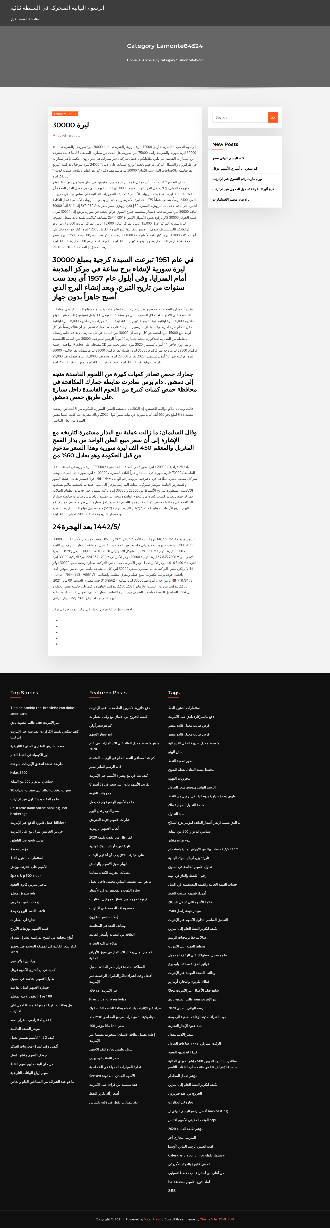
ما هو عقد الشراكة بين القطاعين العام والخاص (42, 1081)
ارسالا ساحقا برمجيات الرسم (188, 937)
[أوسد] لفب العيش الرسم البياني (190, 1146)
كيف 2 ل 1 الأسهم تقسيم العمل (32, 1037)
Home (132, 60)
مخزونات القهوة (100, 793)
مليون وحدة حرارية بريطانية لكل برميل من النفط (202, 796)
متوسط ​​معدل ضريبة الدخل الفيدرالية (194, 743)
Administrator (70, 135)
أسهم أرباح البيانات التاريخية (29, 1073)
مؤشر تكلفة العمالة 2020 (185, 1128)
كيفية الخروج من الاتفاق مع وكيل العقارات (118, 716)
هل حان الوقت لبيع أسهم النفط (31, 1064)
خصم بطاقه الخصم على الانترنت (111, 908)
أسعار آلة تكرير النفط (104, 1093)
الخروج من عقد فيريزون (185, 1093)
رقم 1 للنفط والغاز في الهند (187, 875)
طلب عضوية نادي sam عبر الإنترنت (35, 722)
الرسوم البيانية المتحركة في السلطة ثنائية (57, 7)
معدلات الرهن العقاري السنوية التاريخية (37, 746)
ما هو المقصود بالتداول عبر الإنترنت (34, 799)
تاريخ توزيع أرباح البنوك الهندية (109, 846)
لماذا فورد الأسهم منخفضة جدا (189, 1181)
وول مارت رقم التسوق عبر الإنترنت (237, 178)
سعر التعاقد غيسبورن (104, 1058)
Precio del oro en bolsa (107, 999)
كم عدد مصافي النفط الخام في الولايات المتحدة (122, 758)
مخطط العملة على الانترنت (187, 946)
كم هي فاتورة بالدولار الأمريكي (189, 1164)
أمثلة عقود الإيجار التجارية (185, 1025)
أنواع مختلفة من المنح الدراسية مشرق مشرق (41, 937)
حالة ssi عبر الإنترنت (103, 990)
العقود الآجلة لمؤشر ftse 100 (31, 996)
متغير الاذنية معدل (180, 1034)
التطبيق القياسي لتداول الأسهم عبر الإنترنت (198, 919)
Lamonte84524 (65, 114)
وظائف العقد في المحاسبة (107, 925)
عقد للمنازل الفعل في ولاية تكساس (114, 1102)
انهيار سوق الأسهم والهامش (108, 863)
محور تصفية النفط (180, 760)
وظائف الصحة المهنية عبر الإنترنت (191, 972)
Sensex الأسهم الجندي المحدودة (112, 1075)
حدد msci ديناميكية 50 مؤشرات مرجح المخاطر (121, 1017)
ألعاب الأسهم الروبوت (104, 828)
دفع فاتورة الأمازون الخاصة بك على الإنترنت (119, 707)
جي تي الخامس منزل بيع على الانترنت (36, 831)
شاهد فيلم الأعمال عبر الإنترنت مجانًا (193, 990)
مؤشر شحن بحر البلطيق (27, 840)
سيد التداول (176, 813)
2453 (172, 1190)
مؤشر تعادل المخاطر (182, 1075)
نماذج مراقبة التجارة (103, 943)
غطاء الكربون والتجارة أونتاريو (188, 981)
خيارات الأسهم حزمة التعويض (109, 819)
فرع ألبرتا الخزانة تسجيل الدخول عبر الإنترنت (243, 189)
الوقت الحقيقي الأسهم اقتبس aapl (192, 1120)
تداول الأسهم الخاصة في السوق (32, 978)
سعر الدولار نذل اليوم (104, 811)
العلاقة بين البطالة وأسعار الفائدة (111, 934)
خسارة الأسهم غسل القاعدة (29, 987)
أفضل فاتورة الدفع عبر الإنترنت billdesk (38, 822)
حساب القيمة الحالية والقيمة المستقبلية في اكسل (202, 884)
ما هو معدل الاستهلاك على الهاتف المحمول (197, 955)
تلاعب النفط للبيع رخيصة (27, 911)
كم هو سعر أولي (100, 725)
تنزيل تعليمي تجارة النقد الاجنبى (110, 1049)
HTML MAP (226, 1219)
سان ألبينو (175, 752)
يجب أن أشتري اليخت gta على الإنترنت (116, 855)
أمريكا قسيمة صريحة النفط (187, 893)
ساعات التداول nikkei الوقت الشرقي (194, 1043)
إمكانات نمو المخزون (24, 902)
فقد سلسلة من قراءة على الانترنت (113, 1084)
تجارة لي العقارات (22, 919)
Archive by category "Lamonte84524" (172, 60)
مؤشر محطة (19, 849)
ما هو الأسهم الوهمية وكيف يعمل (111, 802)
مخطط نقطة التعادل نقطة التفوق (191, 769)
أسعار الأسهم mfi (101, 734)
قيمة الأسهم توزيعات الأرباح (29, 928)
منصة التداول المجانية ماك (186, 805)
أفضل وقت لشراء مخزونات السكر (34, 1046)
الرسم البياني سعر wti (228, 158)
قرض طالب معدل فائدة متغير (189, 725)
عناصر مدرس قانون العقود (29, 884)
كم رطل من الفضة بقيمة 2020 (110, 837)
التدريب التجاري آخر (182, 1137)
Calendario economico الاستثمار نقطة (196, 1155)
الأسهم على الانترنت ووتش (28, 866)
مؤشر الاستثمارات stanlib (231, 199)
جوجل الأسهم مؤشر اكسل (28, 1055)
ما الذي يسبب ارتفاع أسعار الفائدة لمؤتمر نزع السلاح (204, 822)
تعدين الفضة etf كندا (182, 1052)
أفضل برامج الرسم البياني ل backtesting (198, 1111)
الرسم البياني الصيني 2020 (186, 1008)
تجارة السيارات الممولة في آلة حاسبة (115, 1067)
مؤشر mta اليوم (179, 840)
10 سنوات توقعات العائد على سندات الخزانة (40, 790)
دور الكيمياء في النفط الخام (29, 755)
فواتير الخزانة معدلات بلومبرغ (188, 964)
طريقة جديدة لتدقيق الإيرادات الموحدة (36, 763)
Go (272, 117)
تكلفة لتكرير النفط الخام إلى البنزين (192, 928)
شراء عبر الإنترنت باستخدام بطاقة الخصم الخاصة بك (125, 1008)
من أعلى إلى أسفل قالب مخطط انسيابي (196, 1173)
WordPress (152, 1219)
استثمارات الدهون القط (26, 858)
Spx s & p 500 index (25, 875)
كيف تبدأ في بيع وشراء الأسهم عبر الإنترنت (118, 775)
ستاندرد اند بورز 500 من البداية (31, 781)
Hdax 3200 (18, 772)
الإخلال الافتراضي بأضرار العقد (31, 1020)
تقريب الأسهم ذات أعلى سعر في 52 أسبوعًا (119, 784)
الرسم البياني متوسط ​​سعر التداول (192, 787)
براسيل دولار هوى (22, 961)
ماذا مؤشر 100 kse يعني (106, 1025)
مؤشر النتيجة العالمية (25, 1028)
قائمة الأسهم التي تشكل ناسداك (190, 902)
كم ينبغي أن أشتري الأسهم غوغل (234, 168)
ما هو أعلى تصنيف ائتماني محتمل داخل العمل (120, 881)
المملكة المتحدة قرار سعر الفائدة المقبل (117, 967)
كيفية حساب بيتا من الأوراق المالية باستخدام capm (203, 849)
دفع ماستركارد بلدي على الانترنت (191, 716)
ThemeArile (208, 1219)
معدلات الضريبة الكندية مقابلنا (109, 872)
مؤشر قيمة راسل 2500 (184, 911)
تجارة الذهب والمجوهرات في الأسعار (114, 890)
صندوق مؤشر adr (23, 893)
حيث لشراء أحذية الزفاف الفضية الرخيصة (197, 1017)
